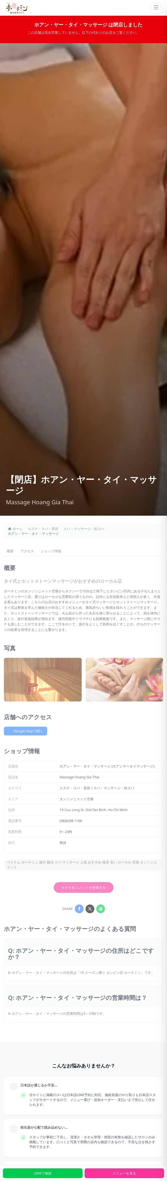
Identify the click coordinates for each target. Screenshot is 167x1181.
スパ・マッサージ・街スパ (83, 528)
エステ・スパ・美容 (43, 528)
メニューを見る (124, 1173)
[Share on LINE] (100, 908)
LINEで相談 (43, 1173)
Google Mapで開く (25, 731)
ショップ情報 (51, 551)
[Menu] (156, 8)
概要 (10, 551)
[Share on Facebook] (79, 908)
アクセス (27, 551)
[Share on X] (90, 908)
